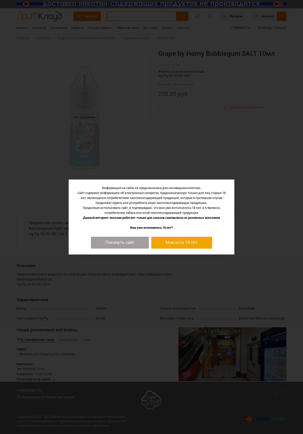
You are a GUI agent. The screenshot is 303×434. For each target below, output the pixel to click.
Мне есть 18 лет (182, 242)
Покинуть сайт (119, 242)
